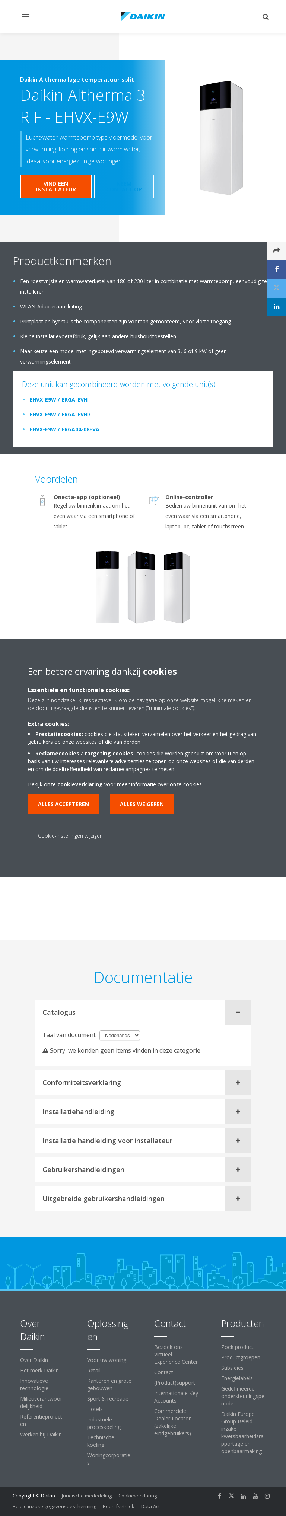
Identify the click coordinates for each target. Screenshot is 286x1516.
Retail (94, 1370)
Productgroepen (240, 1357)
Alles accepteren (63, 803)
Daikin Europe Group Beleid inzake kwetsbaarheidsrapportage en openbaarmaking (242, 1432)
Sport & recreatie (107, 1398)
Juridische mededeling (87, 1495)
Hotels (95, 1409)
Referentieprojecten (41, 1420)
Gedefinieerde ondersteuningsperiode (242, 1396)
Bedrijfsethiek (118, 1506)
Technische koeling (100, 1441)
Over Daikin (34, 1359)
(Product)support (174, 1382)
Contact (163, 1372)
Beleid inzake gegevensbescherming (54, 1506)
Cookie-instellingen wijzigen (70, 835)
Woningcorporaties (108, 1459)
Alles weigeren (142, 803)
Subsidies (232, 1367)
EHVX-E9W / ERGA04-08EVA (64, 429)
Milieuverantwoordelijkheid (41, 1402)
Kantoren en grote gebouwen (109, 1384)
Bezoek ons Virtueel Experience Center (176, 1354)
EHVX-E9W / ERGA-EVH (58, 399)
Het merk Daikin (39, 1370)
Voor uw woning (106, 1359)
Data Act (150, 1506)
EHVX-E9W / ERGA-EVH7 (59, 414)
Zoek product (237, 1346)
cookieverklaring (80, 784)
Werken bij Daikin (41, 1434)
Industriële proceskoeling (104, 1423)
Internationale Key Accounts (176, 1396)
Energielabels (237, 1378)
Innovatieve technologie (34, 1384)
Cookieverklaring (137, 1495)
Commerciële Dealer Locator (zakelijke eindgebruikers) (172, 1422)
